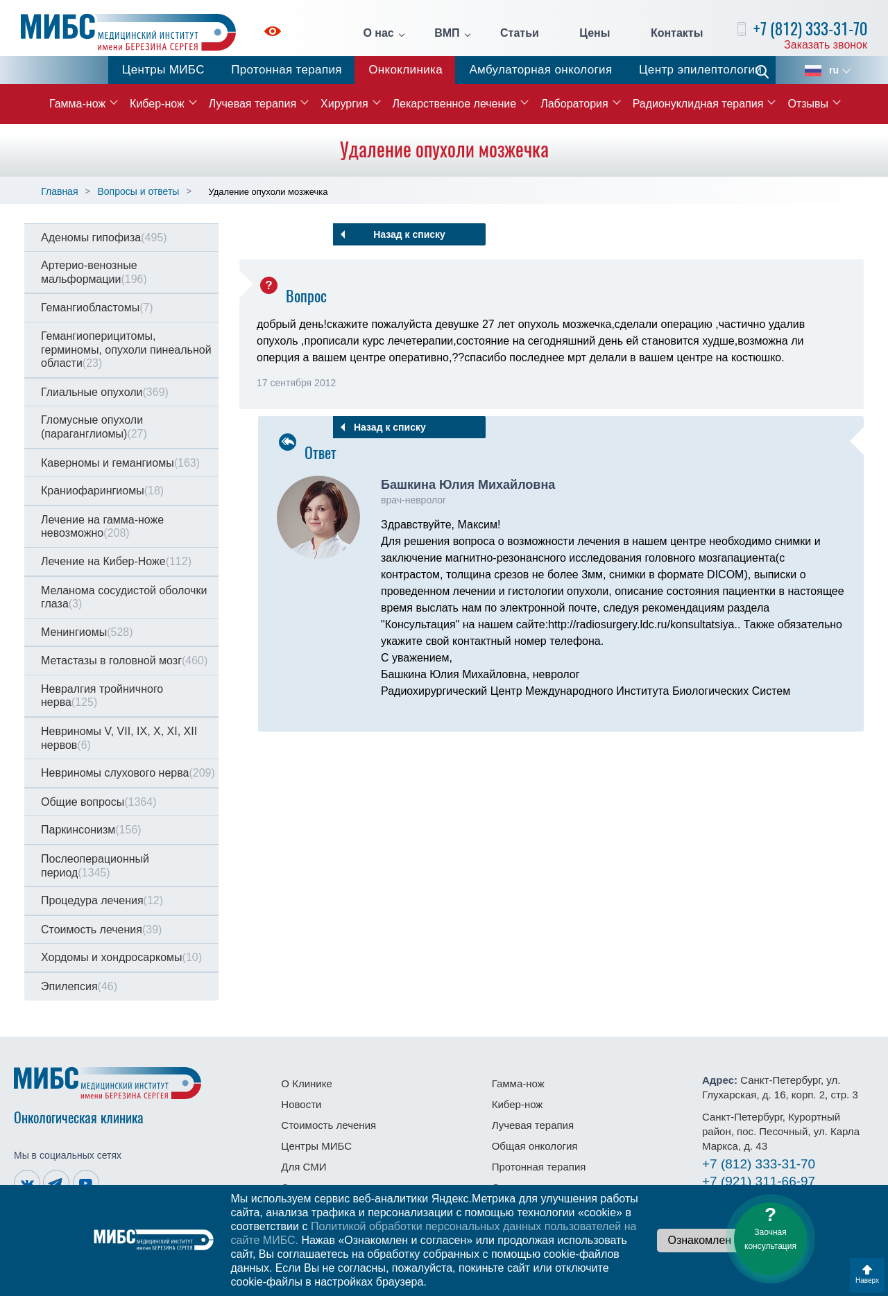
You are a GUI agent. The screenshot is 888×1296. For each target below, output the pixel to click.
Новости (301, 1104)
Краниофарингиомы (102, 490)
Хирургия (344, 104)
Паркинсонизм (91, 830)
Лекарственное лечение (455, 104)
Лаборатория (574, 104)
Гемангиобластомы (97, 307)
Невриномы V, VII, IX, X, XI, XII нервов (119, 738)
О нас (378, 33)
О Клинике (306, 1083)
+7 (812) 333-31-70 (810, 29)
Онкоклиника (405, 69)
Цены (594, 33)
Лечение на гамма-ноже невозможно (102, 526)
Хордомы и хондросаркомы (121, 957)
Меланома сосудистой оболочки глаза (124, 597)
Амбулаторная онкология (540, 69)
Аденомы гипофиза (104, 237)
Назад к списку (409, 234)
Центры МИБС (163, 69)
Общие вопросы (98, 802)
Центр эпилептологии (700, 69)
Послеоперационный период (95, 866)
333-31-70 (758, 1163)
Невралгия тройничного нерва (102, 696)
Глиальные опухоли (105, 392)
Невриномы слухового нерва (128, 773)
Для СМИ (303, 1167)
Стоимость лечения (101, 929)
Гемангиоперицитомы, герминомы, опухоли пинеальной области (126, 349)
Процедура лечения (102, 900)
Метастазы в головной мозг (124, 660)
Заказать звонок (825, 45)
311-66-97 (758, 1181)
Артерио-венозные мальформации (94, 272)
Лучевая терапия (252, 104)
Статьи (519, 33)
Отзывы (807, 104)
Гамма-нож (77, 104)
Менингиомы (87, 632)
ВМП (446, 33)
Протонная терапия (286, 69)
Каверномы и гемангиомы (120, 463)
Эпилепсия (79, 986)
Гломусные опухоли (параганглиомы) (94, 427)
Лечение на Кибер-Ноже (116, 561)
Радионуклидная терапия (698, 104)
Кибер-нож (157, 104)
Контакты (677, 33)
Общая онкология (535, 1146)
